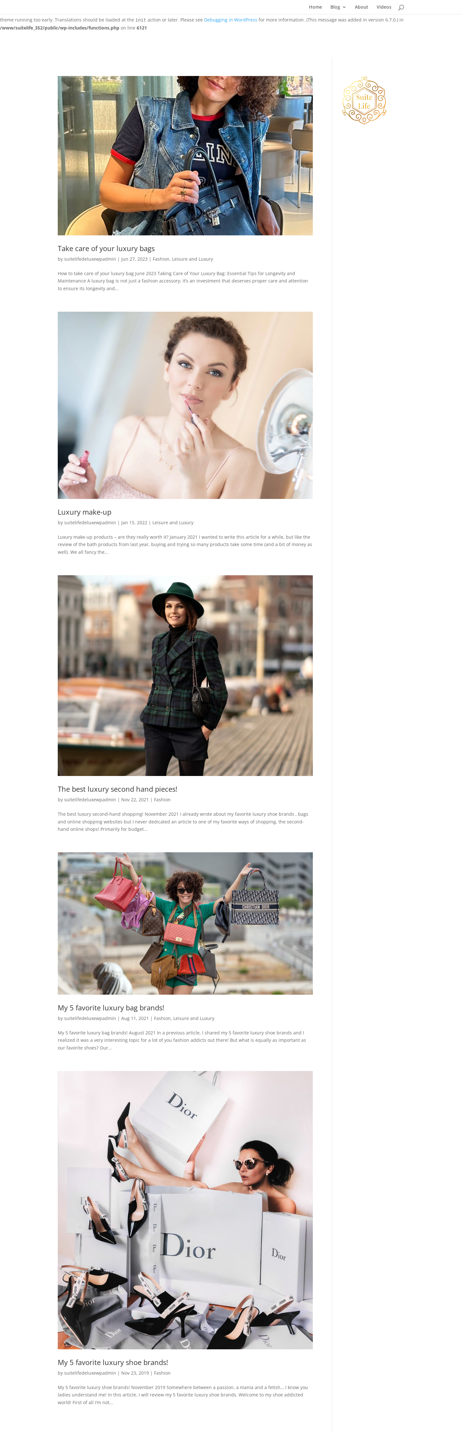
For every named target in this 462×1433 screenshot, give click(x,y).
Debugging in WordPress (230, 20)
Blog (335, 7)
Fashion (161, 259)
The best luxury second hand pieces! (117, 789)
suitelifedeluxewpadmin (90, 259)
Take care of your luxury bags (106, 248)
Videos (384, 7)
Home (315, 7)
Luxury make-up (84, 512)
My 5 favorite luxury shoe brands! (113, 1362)
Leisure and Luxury (192, 259)
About (361, 7)
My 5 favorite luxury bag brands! (111, 1007)
